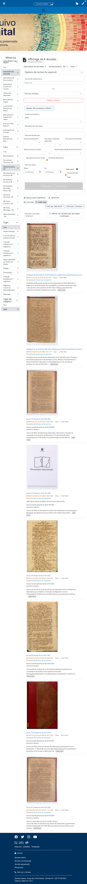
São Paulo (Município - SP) (10, 209)
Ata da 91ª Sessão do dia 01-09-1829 (38, 493)
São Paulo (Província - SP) (10, 196)
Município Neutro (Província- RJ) (10, 174)
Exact (69, 177)
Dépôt (27, 118)
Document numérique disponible (51, 140)
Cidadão (10, 268)
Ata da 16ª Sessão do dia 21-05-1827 (38, 576)
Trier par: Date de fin (54, 206)
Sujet (5, 223)
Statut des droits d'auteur (32, 149)
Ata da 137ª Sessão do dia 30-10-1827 (38, 733)
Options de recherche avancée (41, 72)
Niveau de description (31, 139)
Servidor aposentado (22, 864)
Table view (41, 202)
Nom (5, 63)
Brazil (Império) (10, 156)
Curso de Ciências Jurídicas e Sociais (10, 237)
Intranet (19, 853)
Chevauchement (72, 173)
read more (61, 290)
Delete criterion (53, 100)
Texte (10, 309)
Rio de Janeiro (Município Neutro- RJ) (10, 188)
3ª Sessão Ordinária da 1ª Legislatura (10, 279)
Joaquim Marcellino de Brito (10, 138)
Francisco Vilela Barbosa (10, 125)
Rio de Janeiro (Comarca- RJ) (10, 181)
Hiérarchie (53, 198)
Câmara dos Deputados (10, 94)
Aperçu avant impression (34, 198)
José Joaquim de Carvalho (10, 131)
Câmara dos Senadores (43, 280)
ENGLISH (18, 847)
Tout (4, 67)
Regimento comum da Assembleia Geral (10, 287)
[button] (77, 3)
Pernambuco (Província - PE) (10, 161)
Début (26, 168)
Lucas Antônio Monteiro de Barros (10, 108)
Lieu (5, 147)
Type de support (7, 301)
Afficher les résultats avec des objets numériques (64, 215)
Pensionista (19, 868)
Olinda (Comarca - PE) (10, 168)
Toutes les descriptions (56, 158)
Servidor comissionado (23, 861)
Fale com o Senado (23, 872)
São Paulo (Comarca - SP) (10, 202)
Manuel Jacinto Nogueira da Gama (10, 117)
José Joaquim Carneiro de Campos (10, 86)
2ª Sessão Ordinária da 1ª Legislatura (10, 244)
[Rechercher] (53, 83)
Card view (29, 202)
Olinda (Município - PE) (10, 215)
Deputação (10, 294)
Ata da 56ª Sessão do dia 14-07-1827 (38, 655)
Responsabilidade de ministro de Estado (10, 262)
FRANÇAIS (36, 847)
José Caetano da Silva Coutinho (10, 79)
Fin (45, 168)
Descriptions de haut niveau (35, 158)
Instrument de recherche (73, 139)
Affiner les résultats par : (11, 57)
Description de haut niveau (34, 126)
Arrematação (10, 273)
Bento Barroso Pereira (10, 101)
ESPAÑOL (26, 847)
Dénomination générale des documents (68, 149)
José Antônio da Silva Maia (10, 72)
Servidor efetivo (20, 858)
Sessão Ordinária (10, 232)
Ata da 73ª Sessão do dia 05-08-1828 (38, 419)
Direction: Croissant (74, 206)
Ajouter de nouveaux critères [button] (38, 108)
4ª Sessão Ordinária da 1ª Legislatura (10, 253)
